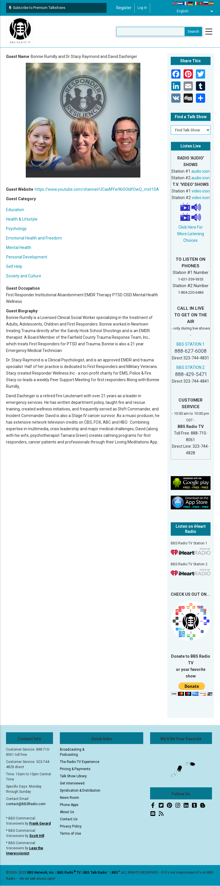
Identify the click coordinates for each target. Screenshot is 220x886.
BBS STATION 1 (190, 344)
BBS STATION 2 (190, 367)
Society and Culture (23, 276)
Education (15, 209)
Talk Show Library (73, 776)
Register (123, 7)
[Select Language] (193, 11)
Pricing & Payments (75, 769)
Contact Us (69, 819)
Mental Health (18, 247)
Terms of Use (70, 834)
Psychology (16, 228)
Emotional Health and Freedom (34, 238)
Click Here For (190, 227)
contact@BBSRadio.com (26, 804)
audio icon (200, 171)
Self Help (14, 266)
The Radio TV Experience (79, 762)
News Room (69, 798)
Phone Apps (69, 805)
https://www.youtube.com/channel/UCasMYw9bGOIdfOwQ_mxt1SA (97, 189)
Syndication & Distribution (80, 790)
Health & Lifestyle (22, 219)
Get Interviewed (72, 783)
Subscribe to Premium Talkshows (37, 8)
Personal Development (26, 257)
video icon (201, 191)
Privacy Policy (71, 826)
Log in (142, 8)
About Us (67, 812)
